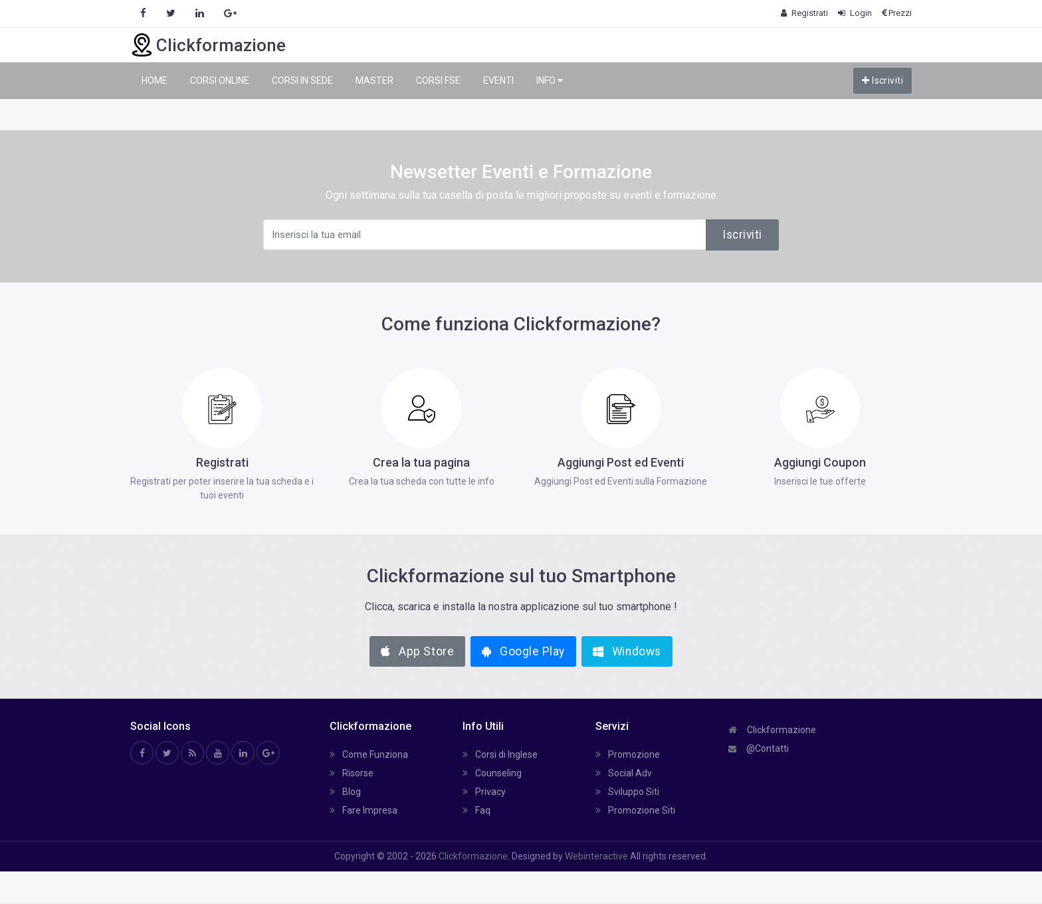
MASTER (374, 80)
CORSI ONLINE (219, 80)
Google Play (523, 651)
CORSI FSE (438, 80)
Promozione (627, 754)
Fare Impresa (363, 810)
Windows (627, 651)
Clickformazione (772, 730)
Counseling (492, 773)
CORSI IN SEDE (302, 80)
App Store (417, 651)
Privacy (484, 791)
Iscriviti (882, 80)
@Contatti (758, 748)
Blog (345, 791)
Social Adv (623, 773)
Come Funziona (369, 754)
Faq (476, 810)
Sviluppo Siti (627, 791)
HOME (154, 80)
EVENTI (498, 80)
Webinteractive (597, 856)
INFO (549, 81)
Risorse (351, 773)
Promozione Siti (635, 810)
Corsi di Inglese (500, 754)
